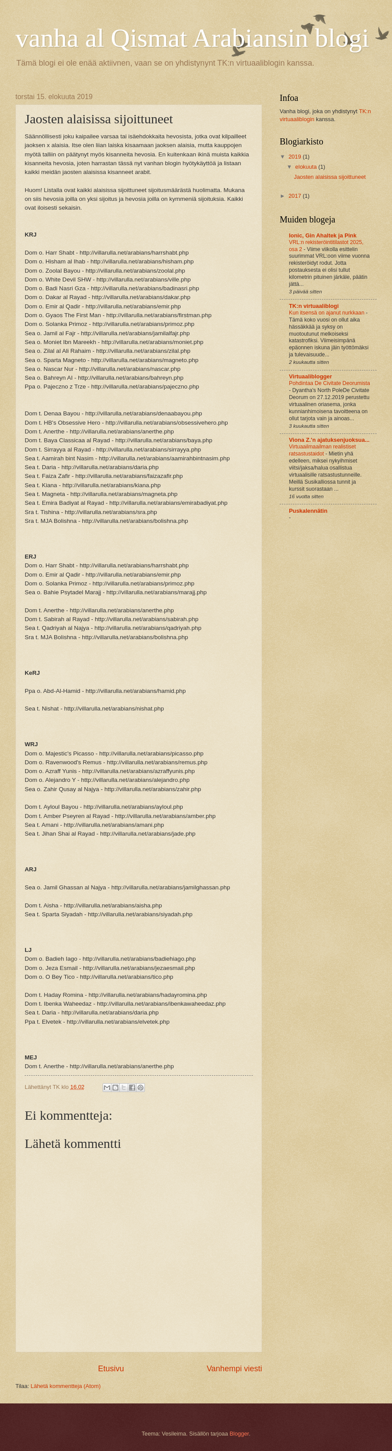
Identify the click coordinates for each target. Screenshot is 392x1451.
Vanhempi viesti (234, 1368)
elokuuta (306, 166)
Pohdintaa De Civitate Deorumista (329, 383)
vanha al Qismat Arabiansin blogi (192, 37)
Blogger (239, 1433)
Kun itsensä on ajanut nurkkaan (327, 313)
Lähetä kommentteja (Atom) (66, 1386)
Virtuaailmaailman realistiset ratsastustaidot (322, 450)
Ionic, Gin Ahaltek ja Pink (322, 235)
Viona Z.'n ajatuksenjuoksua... (329, 440)
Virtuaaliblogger (310, 376)
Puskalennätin (308, 510)
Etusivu (111, 1368)
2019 (295, 156)
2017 (295, 195)
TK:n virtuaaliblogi (314, 306)
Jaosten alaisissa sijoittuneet (330, 177)
